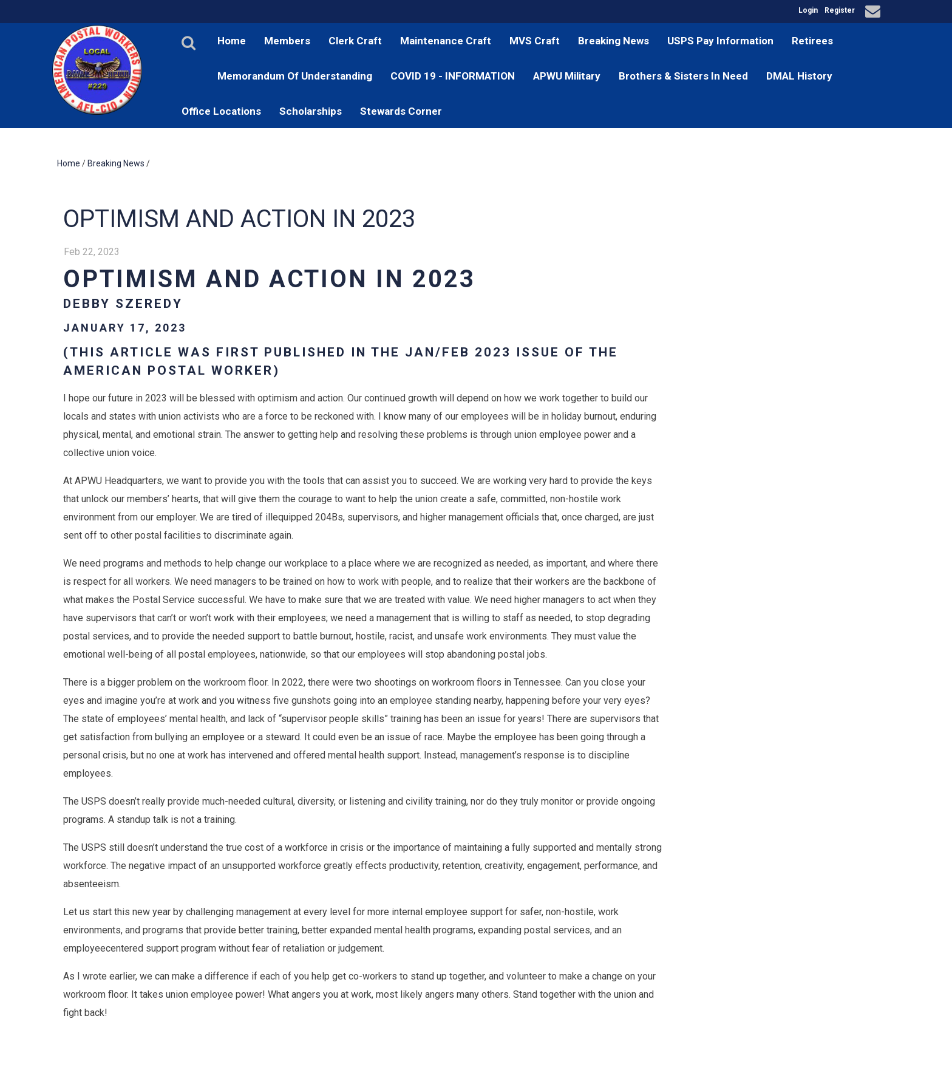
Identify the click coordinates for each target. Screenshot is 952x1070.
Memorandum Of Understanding (294, 76)
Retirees (812, 41)
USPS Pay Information (720, 41)
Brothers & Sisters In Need (683, 76)
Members (287, 41)
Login (808, 10)
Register (839, 10)
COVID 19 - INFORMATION (452, 76)
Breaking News (613, 41)
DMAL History (799, 76)
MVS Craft (534, 41)
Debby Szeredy (123, 303)
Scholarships (310, 111)
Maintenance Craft (445, 41)
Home (231, 41)
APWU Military (566, 76)
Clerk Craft (355, 41)
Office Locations (221, 111)
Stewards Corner (401, 111)
